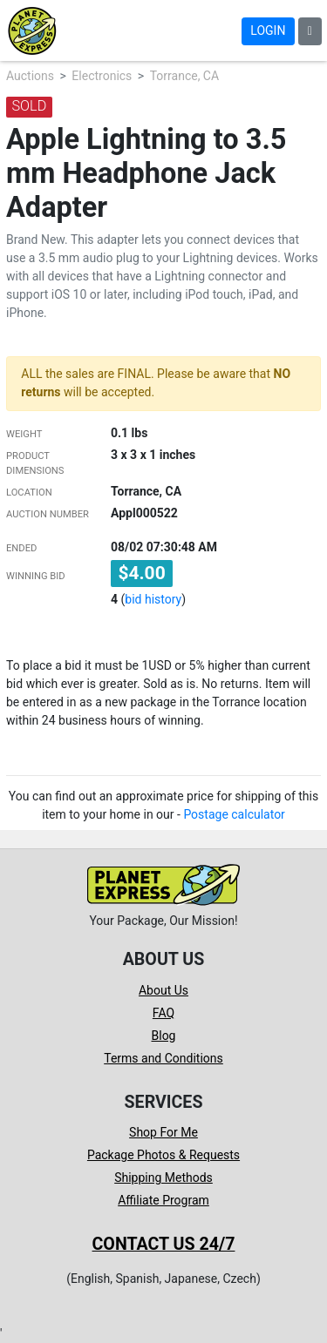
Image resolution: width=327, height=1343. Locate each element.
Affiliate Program (163, 1200)
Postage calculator (234, 814)
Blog (164, 1036)
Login (267, 30)
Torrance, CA (184, 76)
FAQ (163, 1013)
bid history (153, 599)
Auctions (30, 76)
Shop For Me (163, 1132)
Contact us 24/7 (163, 1244)
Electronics (102, 76)
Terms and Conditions (163, 1058)
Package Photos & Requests (163, 1155)
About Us (163, 990)
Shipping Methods (163, 1177)
